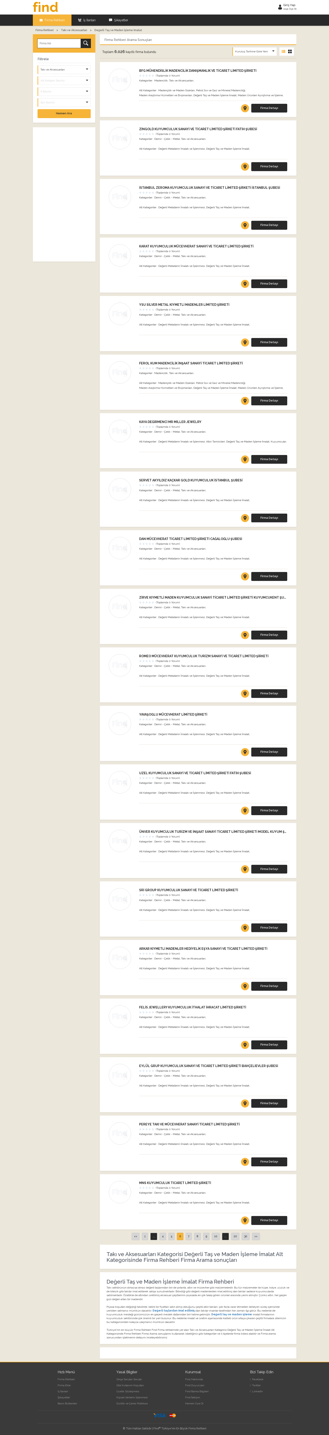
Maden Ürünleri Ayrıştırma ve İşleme (260, 95)
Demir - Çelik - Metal (167, 138)
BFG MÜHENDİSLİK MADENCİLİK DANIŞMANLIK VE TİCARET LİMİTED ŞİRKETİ (197, 70)
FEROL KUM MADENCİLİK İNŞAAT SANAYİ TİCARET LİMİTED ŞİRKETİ (191, 363)
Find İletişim (192, 1397)
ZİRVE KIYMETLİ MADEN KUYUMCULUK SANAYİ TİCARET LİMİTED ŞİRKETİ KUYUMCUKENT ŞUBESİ (215, 597)
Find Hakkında (194, 1379)
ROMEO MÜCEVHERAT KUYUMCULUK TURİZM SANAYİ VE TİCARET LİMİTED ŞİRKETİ (203, 656)
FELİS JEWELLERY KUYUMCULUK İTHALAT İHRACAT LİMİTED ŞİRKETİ (192, 1007)
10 (215, 1236)
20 (235, 1236)
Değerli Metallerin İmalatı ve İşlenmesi (181, 148)
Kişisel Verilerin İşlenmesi (132, 1397)
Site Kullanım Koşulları (130, 1385)
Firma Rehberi (52, 20)
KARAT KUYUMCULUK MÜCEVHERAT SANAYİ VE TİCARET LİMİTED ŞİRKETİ (196, 246)
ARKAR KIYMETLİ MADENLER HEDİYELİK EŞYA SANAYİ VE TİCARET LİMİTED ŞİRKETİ (203, 948)
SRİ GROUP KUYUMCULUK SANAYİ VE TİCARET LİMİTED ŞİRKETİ (188, 890)
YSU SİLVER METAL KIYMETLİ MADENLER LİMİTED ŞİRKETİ (184, 304)
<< (135, 1236)
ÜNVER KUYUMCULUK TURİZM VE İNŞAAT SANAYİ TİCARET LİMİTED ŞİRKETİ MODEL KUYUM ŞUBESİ (216, 831)
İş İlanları (87, 20)
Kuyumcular (278, 441)
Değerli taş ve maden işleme (231, 1314)
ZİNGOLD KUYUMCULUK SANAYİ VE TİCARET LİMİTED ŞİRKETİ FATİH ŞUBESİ (198, 129)
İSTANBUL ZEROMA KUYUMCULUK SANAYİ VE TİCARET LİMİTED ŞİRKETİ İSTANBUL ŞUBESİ (209, 187)
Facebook (257, 1379)
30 (245, 1236)
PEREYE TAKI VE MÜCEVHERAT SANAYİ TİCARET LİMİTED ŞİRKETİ (189, 1124)
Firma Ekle (64, 1385)
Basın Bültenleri (67, 1403)
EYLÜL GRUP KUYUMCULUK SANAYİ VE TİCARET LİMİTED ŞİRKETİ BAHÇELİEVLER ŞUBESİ (208, 1066)
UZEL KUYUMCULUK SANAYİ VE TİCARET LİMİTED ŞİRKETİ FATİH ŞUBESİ (195, 773)
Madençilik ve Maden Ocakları (176, 90)
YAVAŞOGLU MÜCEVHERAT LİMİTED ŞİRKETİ (173, 714)
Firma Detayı (269, 108)
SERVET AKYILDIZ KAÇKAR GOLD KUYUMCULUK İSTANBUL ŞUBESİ (191, 480)
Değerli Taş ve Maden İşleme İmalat (215, 95)
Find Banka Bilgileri (197, 1391)
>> (256, 1236)
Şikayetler (118, 20)
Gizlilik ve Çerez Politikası (132, 1403)
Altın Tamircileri (215, 441)
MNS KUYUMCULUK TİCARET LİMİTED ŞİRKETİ (175, 1183)
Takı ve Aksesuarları (181, 80)
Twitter (255, 1385)
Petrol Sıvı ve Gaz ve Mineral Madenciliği (220, 90)
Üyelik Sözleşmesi (127, 1391)
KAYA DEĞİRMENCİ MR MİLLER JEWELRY (170, 422)
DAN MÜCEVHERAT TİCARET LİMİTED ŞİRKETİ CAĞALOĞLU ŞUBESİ (190, 539)
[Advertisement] (64, 194)
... (154, 1236)
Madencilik (161, 80)
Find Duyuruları (194, 1385)
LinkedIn (256, 1391)
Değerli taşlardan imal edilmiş (174, 1310)
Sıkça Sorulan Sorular (129, 1379)
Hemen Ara (64, 113)
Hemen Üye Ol (194, 1403)
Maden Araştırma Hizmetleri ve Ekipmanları (165, 95)
